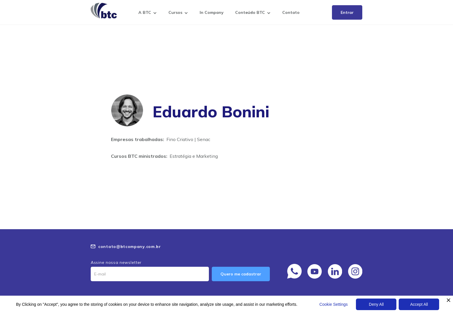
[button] (148, 13)
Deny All (376, 304)
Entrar (347, 12)
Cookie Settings (333, 304)
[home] (105, 10)
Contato (291, 12)
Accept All (419, 304)
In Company (212, 12)
